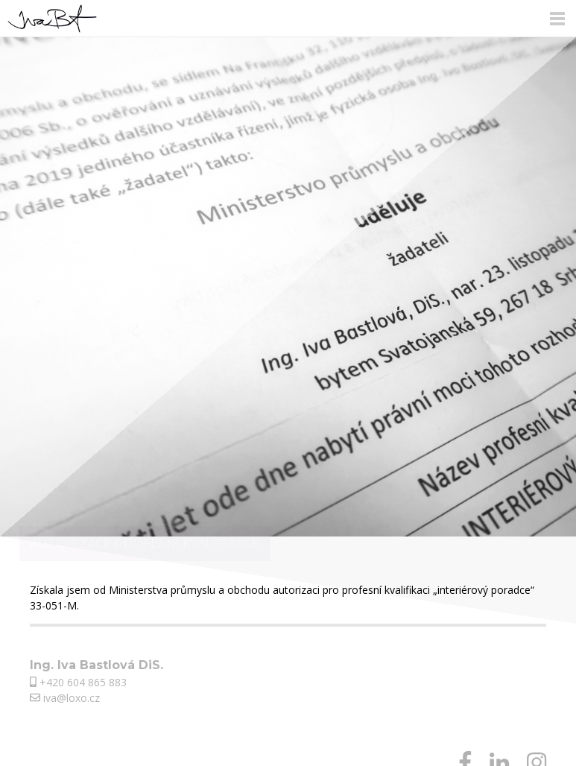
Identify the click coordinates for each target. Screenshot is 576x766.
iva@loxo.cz (65, 698)
